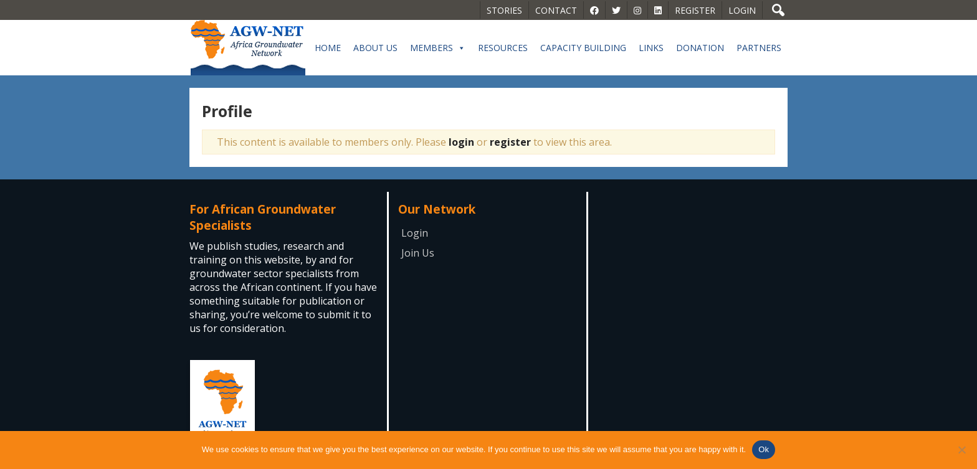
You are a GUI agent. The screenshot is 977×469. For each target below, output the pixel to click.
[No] (961, 449)
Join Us (417, 253)
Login (742, 10)
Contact (556, 10)
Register (695, 10)
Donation (700, 48)
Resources (503, 48)
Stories (504, 10)
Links (651, 48)
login (461, 142)
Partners (758, 48)
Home (328, 48)
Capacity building (583, 48)
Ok (763, 449)
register (510, 142)
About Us (375, 48)
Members (437, 48)
